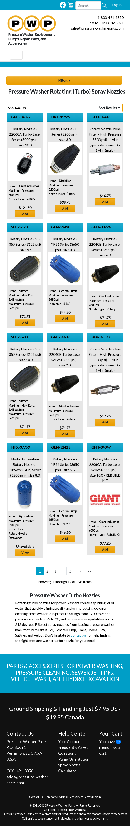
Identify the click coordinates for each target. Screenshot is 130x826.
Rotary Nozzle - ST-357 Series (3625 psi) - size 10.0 (25, 354)
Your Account (70, 741)
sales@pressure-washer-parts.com (97, 28)
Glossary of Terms (80, 797)
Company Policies (56, 797)
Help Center (73, 733)
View (25, 553)
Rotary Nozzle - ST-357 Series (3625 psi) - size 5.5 (25, 244)
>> (89, 571)
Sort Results (108, 108)
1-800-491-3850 (110, 17)
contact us (79, 635)
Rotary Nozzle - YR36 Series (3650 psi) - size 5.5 (65, 464)
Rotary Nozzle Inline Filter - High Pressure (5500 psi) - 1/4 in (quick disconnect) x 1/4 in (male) (105, 139)
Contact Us (36, 797)
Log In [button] (117, 4)
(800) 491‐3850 (19, 771)
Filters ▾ (64, 80)
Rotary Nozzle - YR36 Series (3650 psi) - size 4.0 (65, 244)
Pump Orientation (73, 759)
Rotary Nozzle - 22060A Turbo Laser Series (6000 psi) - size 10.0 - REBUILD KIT (105, 470)
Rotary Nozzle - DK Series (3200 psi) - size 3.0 (65, 134)
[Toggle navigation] (16, 55)
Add (25, 214)
